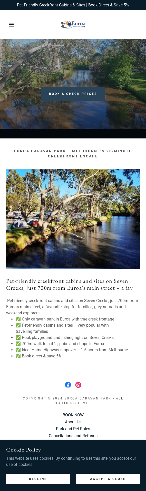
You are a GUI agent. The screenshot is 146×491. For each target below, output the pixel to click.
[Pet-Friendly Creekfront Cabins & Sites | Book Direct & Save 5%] (73, 5)
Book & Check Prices (73, 94)
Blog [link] (73, 449)
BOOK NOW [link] (73, 415)
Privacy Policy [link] (73, 442)
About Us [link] (73, 421)
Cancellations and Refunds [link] (73, 435)
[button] (10, 24)
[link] (73, 24)
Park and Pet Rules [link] (73, 428)
